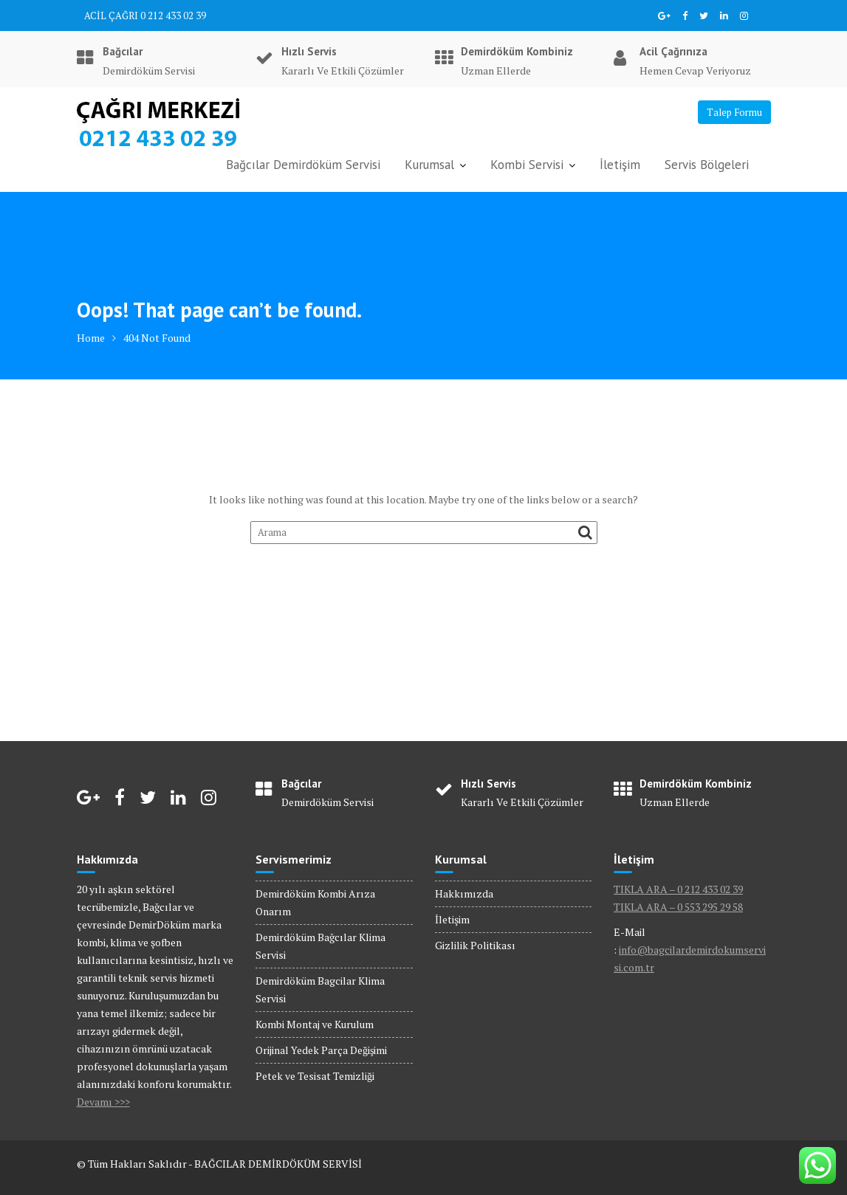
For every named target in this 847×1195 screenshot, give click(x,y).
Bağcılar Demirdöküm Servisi (303, 164)
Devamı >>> (103, 1102)
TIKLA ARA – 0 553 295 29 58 (678, 907)
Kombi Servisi (526, 164)
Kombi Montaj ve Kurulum (315, 1024)
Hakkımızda (464, 893)
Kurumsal (429, 164)
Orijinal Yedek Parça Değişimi (321, 1050)
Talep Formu (734, 112)
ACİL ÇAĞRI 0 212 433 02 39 (145, 15)
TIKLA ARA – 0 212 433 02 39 (678, 889)
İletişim (620, 164)
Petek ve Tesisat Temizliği (315, 1076)
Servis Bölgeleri (707, 164)
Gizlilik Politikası (475, 945)
